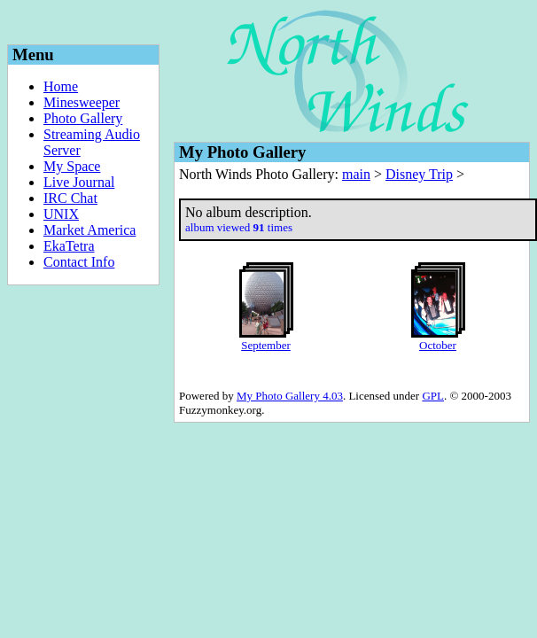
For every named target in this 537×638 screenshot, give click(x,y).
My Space (71, 166)
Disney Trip (419, 174)
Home (60, 86)
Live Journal (78, 182)
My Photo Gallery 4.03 (290, 395)
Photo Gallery (82, 118)
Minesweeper (81, 102)
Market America (89, 229)
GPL (433, 395)
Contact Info (78, 261)
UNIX (61, 214)
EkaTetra (69, 245)
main (356, 174)
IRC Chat (70, 198)
